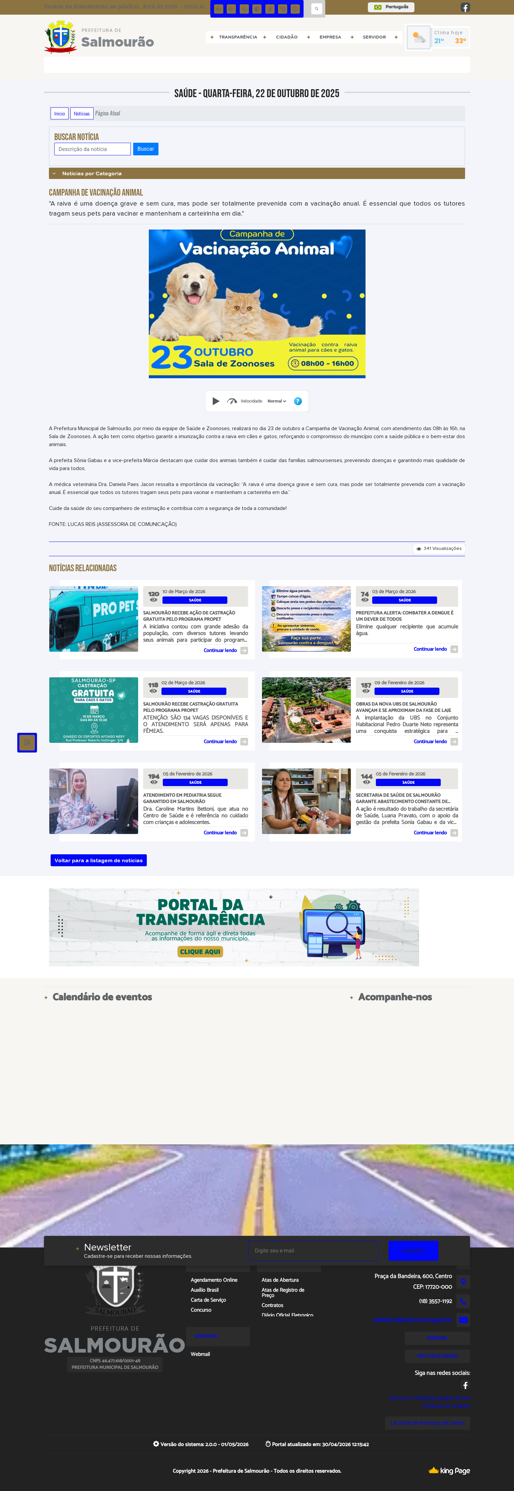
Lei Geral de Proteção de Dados (427, 1423)
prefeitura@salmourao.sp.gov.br (412, 1320)
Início (59, 113)
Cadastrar (413, 1250)
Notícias (82, 113)
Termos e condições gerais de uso (429, 1398)
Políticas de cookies (446, 1406)
